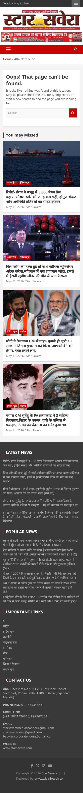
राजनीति (7, 637)
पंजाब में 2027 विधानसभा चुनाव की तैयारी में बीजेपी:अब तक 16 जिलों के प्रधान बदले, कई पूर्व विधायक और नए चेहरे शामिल (39, 575)
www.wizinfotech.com (50, 778)
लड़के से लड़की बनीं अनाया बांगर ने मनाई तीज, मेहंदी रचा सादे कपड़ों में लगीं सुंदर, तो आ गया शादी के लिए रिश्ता (40, 542)
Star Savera (34, 207)
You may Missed (22, 135)
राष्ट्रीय (23, 331)
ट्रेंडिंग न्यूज (24, 182)
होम (5, 621)
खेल (5, 653)
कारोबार (7, 648)
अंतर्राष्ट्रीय (11, 182)
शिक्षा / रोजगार (11, 664)
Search (73, 112)
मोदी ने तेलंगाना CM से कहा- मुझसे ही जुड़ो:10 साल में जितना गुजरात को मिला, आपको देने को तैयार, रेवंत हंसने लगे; (39, 346)
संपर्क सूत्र (8, 669)
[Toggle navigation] (8, 49)
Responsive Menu (76, 3)
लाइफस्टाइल (10, 642)
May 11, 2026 (15, 207)
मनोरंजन (7, 658)
